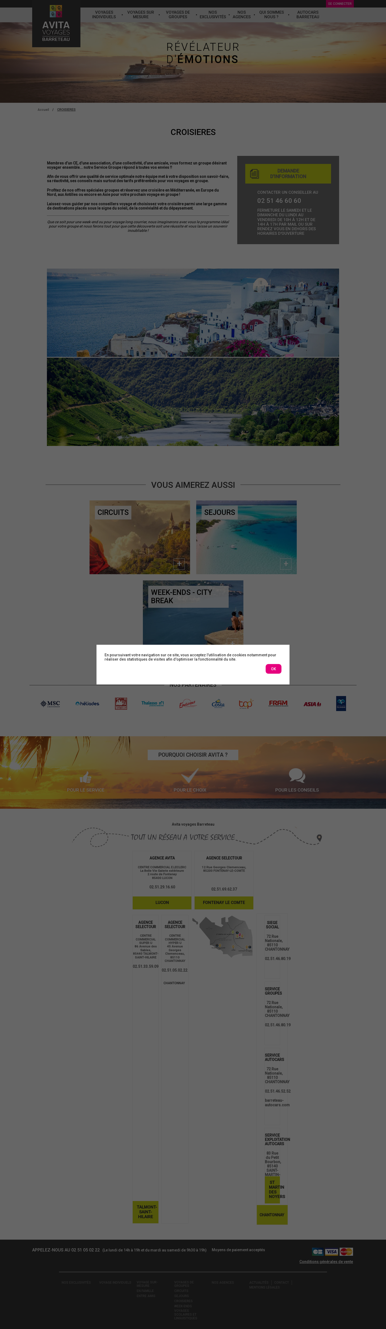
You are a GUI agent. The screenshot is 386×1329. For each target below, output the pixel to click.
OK (273, 669)
